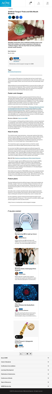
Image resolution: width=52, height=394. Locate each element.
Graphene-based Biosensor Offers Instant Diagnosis (27, 158)
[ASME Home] (5, 3)
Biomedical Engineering (14, 71)
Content (11, 8)
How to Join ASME (23, 118)
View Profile (16, 61)
